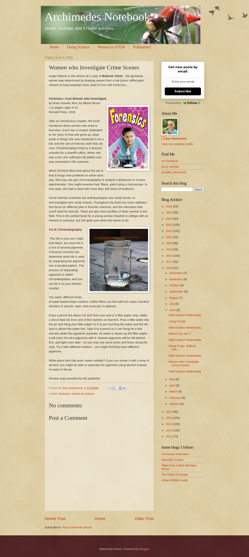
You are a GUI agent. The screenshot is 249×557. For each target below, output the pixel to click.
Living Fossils (177, 321)
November (176, 279)
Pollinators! (142, 47)
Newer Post (55, 518)
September (176, 291)
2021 (169, 237)
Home (54, 47)
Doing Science (78, 47)
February (175, 397)
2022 (169, 231)
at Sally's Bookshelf (173, 172)
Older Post (144, 518)
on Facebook (169, 161)
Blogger (144, 549)
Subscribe (182, 91)
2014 (169, 417)
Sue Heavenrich (176, 138)
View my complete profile (177, 144)
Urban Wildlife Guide (174, 480)
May (172, 379)
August (174, 297)
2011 (169, 436)
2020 (169, 243)
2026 (169, 206)
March (173, 391)
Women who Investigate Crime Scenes (184, 363)
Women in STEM (111, 47)
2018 (169, 255)
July (172, 303)
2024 (169, 218)
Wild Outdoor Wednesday (185, 315)
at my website (170, 166)
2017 (169, 261)
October (174, 285)
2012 (169, 430)
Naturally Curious (172, 459)
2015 (169, 411)
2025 (169, 212)
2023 (169, 224)
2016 (169, 268)
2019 (169, 249)
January (174, 403)
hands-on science (83, 393)
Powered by (183, 102)
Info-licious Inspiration (175, 454)
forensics (64, 393)
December (176, 273)
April (172, 385)
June (172, 310)
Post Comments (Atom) (77, 527)
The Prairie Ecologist (174, 474)
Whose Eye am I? (180, 333)
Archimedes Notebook (97, 16)
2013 (169, 424)
